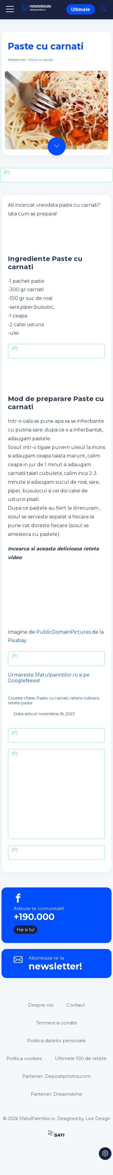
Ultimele (80, 9)
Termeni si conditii (56, 1023)
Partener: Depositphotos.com (56, 1076)
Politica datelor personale (56, 1040)
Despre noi (40, 1005)
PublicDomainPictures (63, 632)
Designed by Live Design (83, 1118)
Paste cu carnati (52, 698)
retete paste (20, 702)
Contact (76, 1005)
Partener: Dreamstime (56, 1094)
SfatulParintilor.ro (37, 1118)
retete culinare (84, 698)
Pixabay (17, 640)
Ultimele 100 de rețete (81, 1058)
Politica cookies (24, 1058)
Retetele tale (17, 60)
